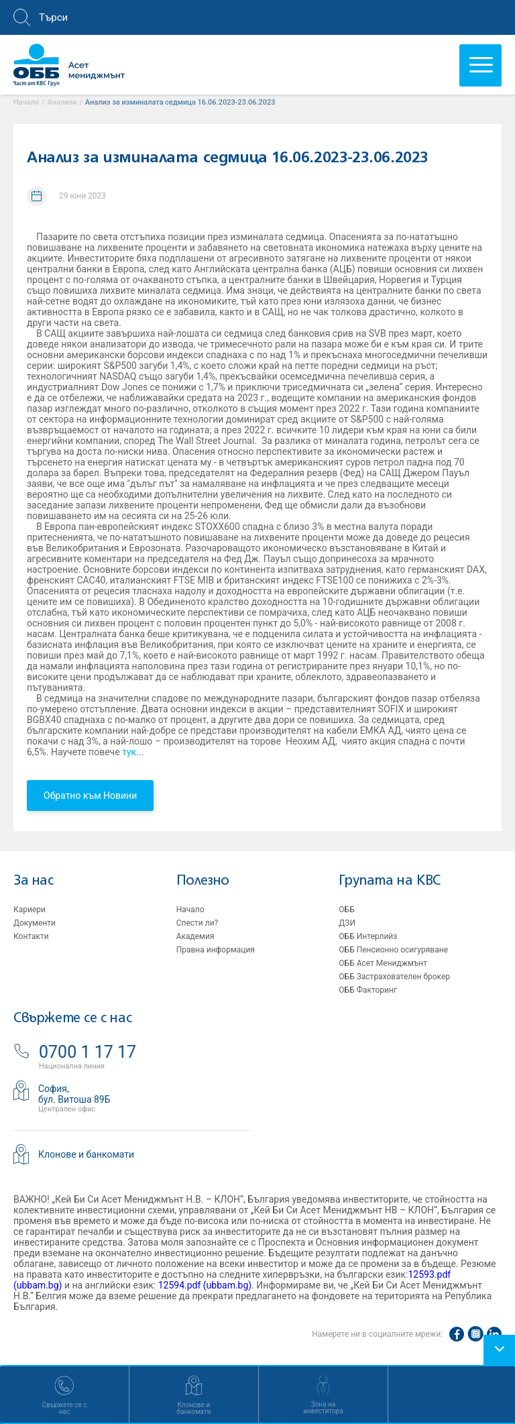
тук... (132, 752)
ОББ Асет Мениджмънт (383, 963)
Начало (190, 909)
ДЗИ (347, 923)
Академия (195, 936)
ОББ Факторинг (368, 990)
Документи (34, 923)
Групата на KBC (389, 881)
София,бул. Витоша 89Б (74, 1094)
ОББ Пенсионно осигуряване (393, 949)
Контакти (31, 936)
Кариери (29, 909)
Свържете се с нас (72, 1018)
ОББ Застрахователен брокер (394, 976)
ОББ (346, 909)
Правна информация (215, 949)
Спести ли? (197, 923)
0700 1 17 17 (87, 1052)
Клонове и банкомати (86, 1154)
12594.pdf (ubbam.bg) (205, 1285)
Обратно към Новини (90, 795)
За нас (33, 881)
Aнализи (62, 102)
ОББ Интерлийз (368, 936)
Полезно (202, 881)
